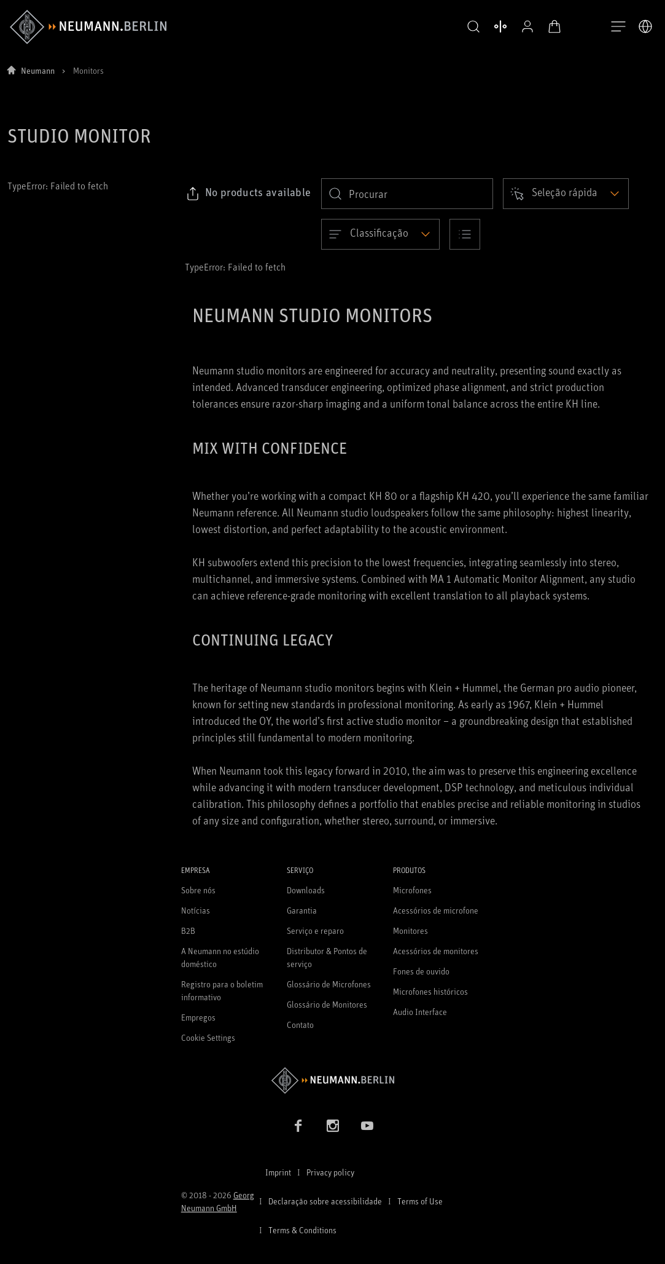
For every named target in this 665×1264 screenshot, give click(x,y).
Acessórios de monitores (435, 951)
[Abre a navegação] (618, 27)
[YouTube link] (367, 1125)
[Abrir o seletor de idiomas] (645, 26)
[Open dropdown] (566, 193)
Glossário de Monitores (327, 1004)
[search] (407, 193)
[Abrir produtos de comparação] (498, 26)
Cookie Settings (208, 1037)
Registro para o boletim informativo (222, 990)
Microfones (412, 890)
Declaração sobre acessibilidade (325, 1201)
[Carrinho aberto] (552, 26)
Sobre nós (198, 890)
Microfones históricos (430, 991)
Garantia (302, 910)
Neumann (38, 70)
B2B (188, 930)
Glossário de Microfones (329, 984)
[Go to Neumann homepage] (332, 1080)
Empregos (198, 1017)
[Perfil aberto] (525, 26)
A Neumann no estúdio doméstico (220, 957)
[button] (471, 27)
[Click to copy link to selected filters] (248, 193)
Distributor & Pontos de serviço (327, 957)
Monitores (410, 930)
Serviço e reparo (315, 930)
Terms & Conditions (302, 1230)
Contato (300, 1024)
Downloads (306, 890)
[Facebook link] (298, 1125)
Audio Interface (420, 1011)
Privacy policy (330, 1172)
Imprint (278, 1172)
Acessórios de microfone (435, 910)
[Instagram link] (333, 1125)
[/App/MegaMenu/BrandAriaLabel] (88, 27)
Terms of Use (420, 1201)
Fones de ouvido (421, 971)
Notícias (195, 910)
